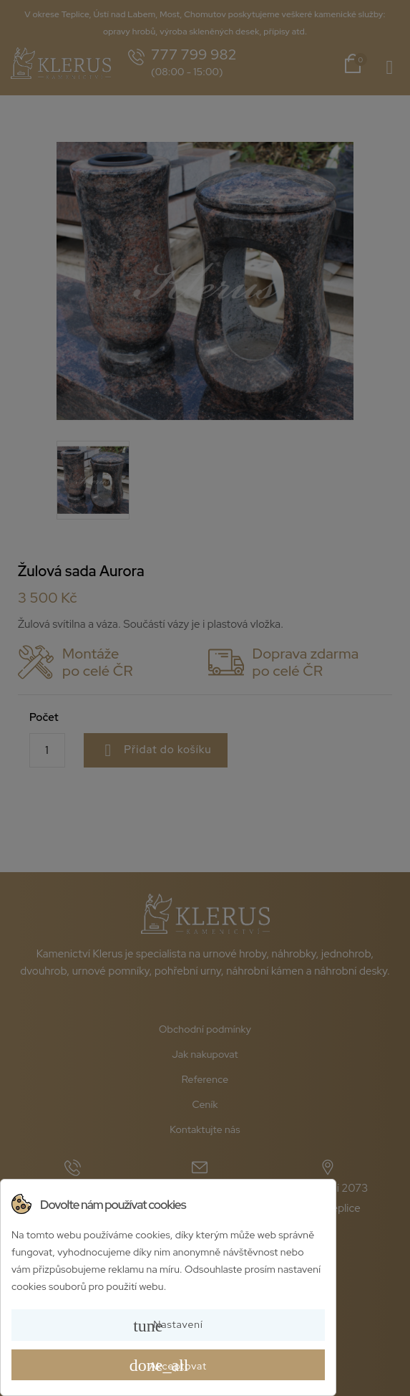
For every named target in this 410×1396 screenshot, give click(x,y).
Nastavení (168, 1325)
